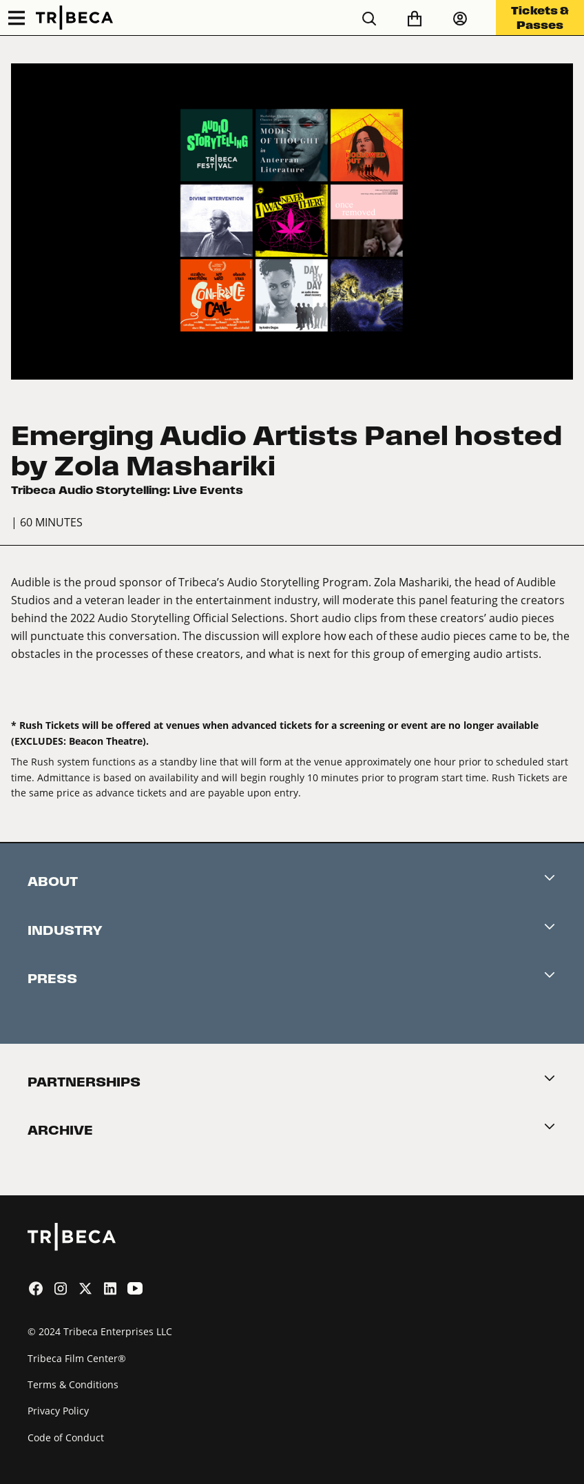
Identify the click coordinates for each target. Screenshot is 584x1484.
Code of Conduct (66, 1437)
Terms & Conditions (73, 1384)
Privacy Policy (58, 1410)
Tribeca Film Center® (77, 1358)
